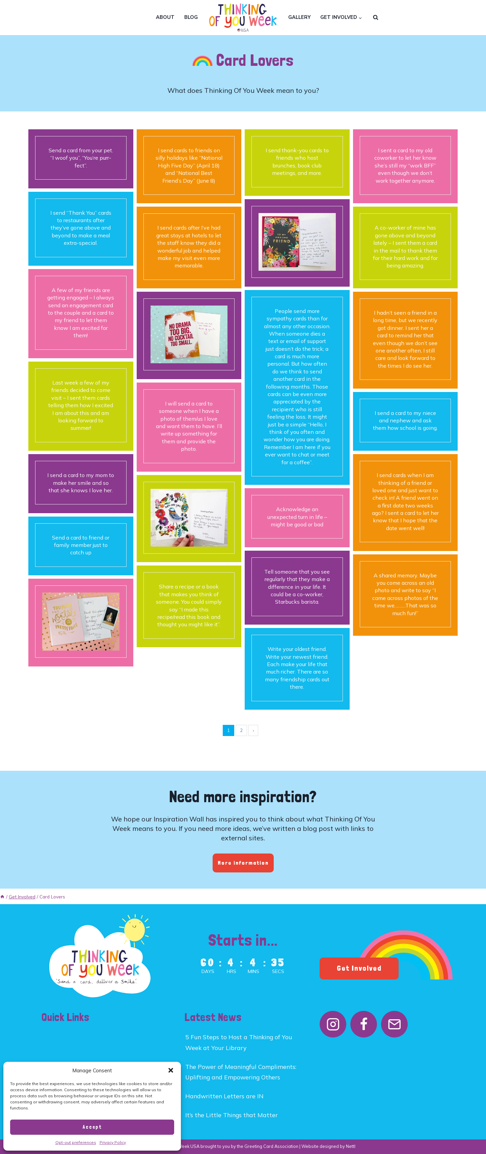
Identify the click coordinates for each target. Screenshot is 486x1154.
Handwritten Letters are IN (224, 1096)
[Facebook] (363, 1024)
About (165, 17)
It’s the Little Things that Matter (231, 1115)
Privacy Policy (113, 1142)
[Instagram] (333, 1024)
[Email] (394, 1024)
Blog (191, 17)
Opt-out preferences (75, 1142)
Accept (92, 1127)
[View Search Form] (375, 17)
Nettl (350, 1146)
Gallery (299, 17)
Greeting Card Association (271, 1146)
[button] (170, 1070)
